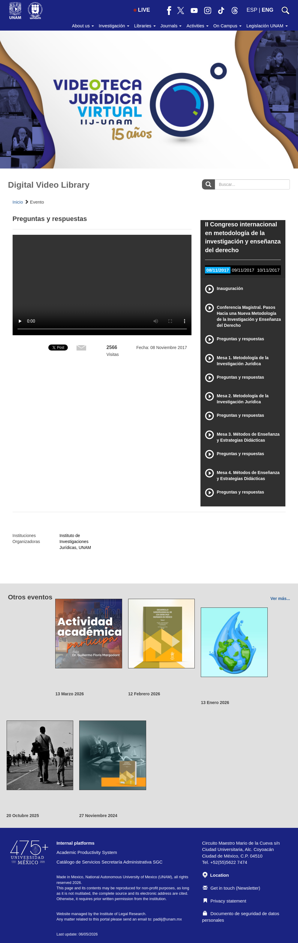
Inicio (18, 201)
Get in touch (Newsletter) (231, 888)
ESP (252, 10)
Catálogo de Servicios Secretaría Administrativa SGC (109, 861)
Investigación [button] (114, 25)
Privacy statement (224, 900)
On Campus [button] (227, 25)
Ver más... (280, 598)
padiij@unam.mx (167, 919)
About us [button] (83, 25)
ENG (267, 10)
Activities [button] (197, 25)
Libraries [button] (145, 25)
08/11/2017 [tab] (217, 270)
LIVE (142, 10)
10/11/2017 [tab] (268, 270)
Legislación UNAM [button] (267, 25)
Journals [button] (171, 25)
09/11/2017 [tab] (243, 270)
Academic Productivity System (86, 852)
